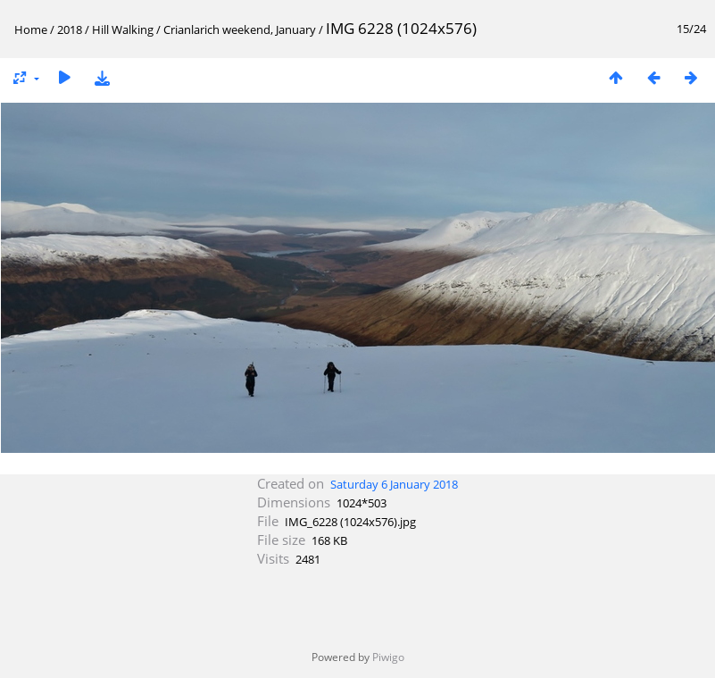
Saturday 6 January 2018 (394, 484)
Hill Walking (123, 29)
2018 (69, 29)
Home (30, 29)
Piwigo (388, 657)
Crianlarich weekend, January (241, 29)
